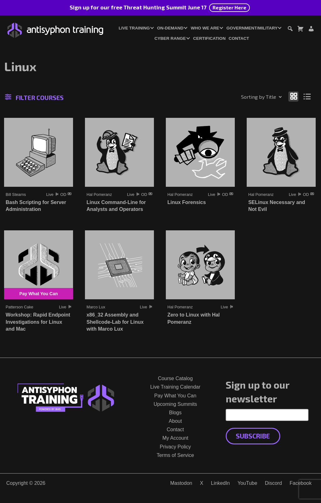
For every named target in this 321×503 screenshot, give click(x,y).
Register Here (229, 7)
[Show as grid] (293, 96)
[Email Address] (267, 415)
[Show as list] (307, 96)
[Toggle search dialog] (290, 29)
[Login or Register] (311, 29)
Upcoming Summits (175, 404)
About (175, 421)
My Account (175, 438)
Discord (273, 483)
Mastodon (181, 483)
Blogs (175, 412)
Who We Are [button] (205, 28)
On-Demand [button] (170, 28)
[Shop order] (248, 97)
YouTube (247, 483)
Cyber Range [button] (170, 38)
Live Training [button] (134, 28)
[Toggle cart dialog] (300, 29)
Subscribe (253, 436)
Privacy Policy (175, 446)
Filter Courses (34, 97)
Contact (239, 38)
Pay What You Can (175, 395)
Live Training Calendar (175, 387)
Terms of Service (175, 455)
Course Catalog (175, 378)
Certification (209, 38)
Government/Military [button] (251, 28)
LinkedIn (220, 483)
